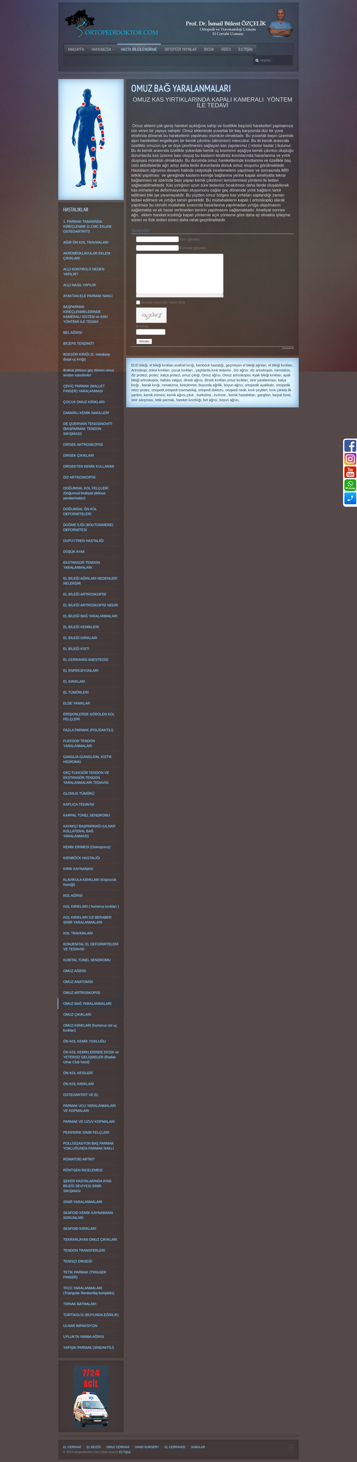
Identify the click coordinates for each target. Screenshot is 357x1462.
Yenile (144, 326)
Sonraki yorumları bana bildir (163, 302)
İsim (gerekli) (190, 239)
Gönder (144, 341)
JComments (288, 348)
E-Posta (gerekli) (193, 248)
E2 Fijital (124, 1452)
